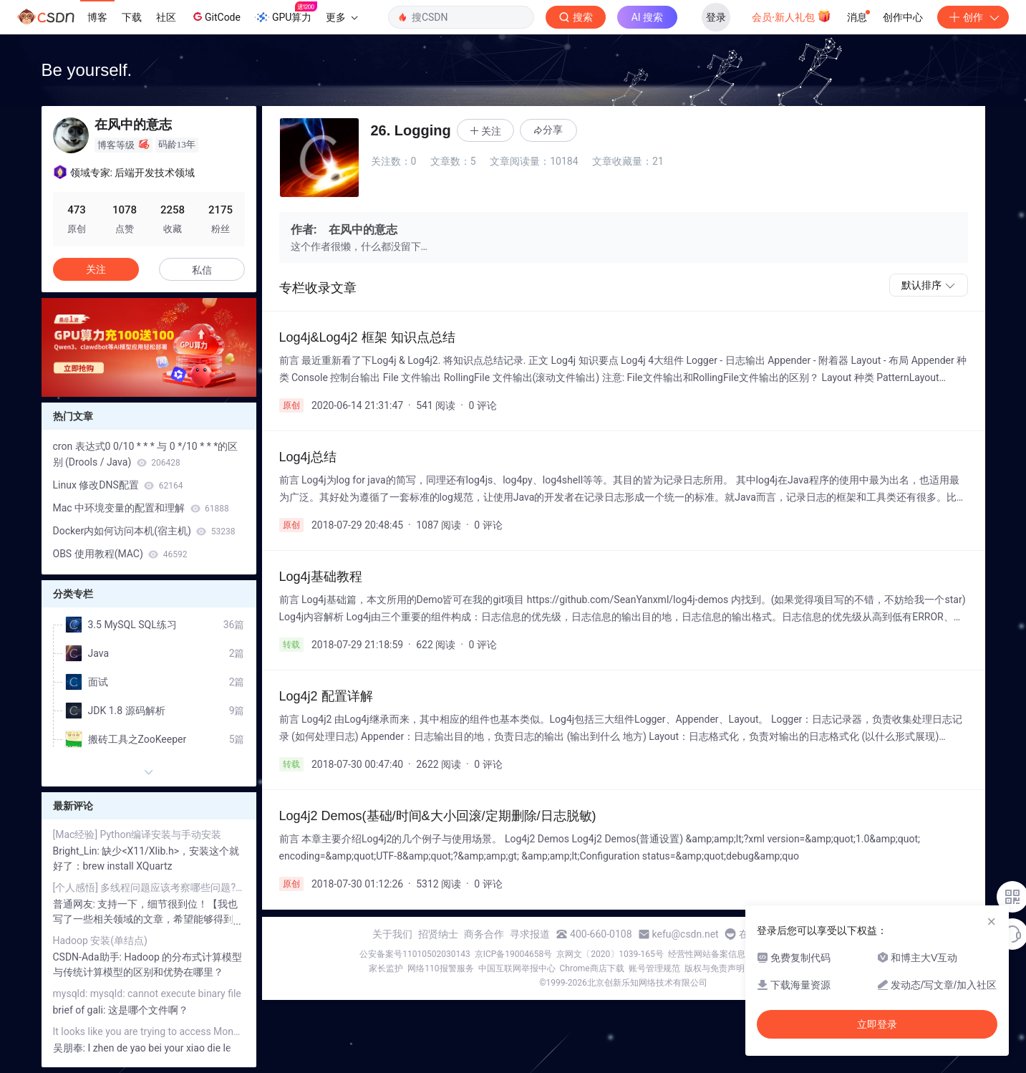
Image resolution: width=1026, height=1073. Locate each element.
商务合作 (484, 934)
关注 (96, 269)
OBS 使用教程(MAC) (120, 553)
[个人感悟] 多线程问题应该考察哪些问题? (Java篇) (149, 887)
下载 (132, 17)
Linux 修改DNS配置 (118, 485)
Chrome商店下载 (592, 968)
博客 (97, 17)
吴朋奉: (70, 1048)
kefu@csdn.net (685, 934)
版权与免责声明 (714, 968)
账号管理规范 (654, 968)
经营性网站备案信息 (706, 954)
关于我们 (392, 934)
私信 (202, 270)
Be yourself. (87, 70)
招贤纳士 (438, 934)
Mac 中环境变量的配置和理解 (141, 508)
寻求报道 (530, 934)
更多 (341, 17)
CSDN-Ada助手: (89, 957)
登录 (716, 17)
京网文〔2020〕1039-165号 (610, 954)
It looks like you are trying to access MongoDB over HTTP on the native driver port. (149, 1031)
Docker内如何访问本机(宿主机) (144, 530)
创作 (973, 17)
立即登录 (877, 1024)
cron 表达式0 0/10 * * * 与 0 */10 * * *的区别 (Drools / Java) (145, 454)
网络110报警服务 (440, 968)
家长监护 (386, 968)
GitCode (215, 16)
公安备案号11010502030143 (414, 954)
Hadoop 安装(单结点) (100, 940)
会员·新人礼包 (791, 16)
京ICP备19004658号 (514, 954)
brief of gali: (80, 1010)
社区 (166, 17)
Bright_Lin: (77, 851)
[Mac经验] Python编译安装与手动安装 (137, 834)
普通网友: (75, 904)
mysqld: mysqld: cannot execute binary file (147, 993)
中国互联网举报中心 (517, 968)
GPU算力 (286, 12)
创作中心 (903, 17)
